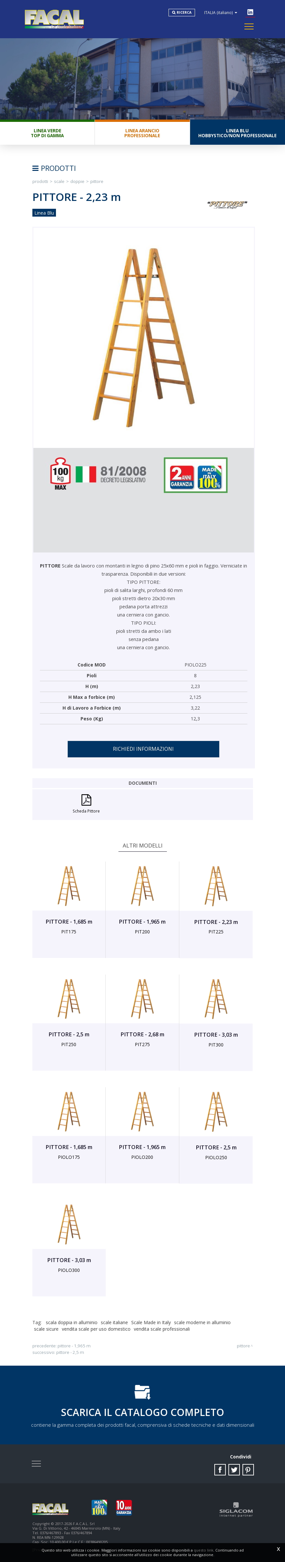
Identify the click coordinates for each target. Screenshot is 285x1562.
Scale (59, 181)
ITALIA (220, 12)
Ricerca (184, 12)
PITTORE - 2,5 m (70, 1352)
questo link (203, 1550)
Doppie (77, 181)
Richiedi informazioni (143, 749)
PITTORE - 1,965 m (74, 1346)
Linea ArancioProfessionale (142, 133)
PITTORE (96, 181)
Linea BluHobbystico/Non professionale (237, 133)
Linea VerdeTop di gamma (47, 133)
